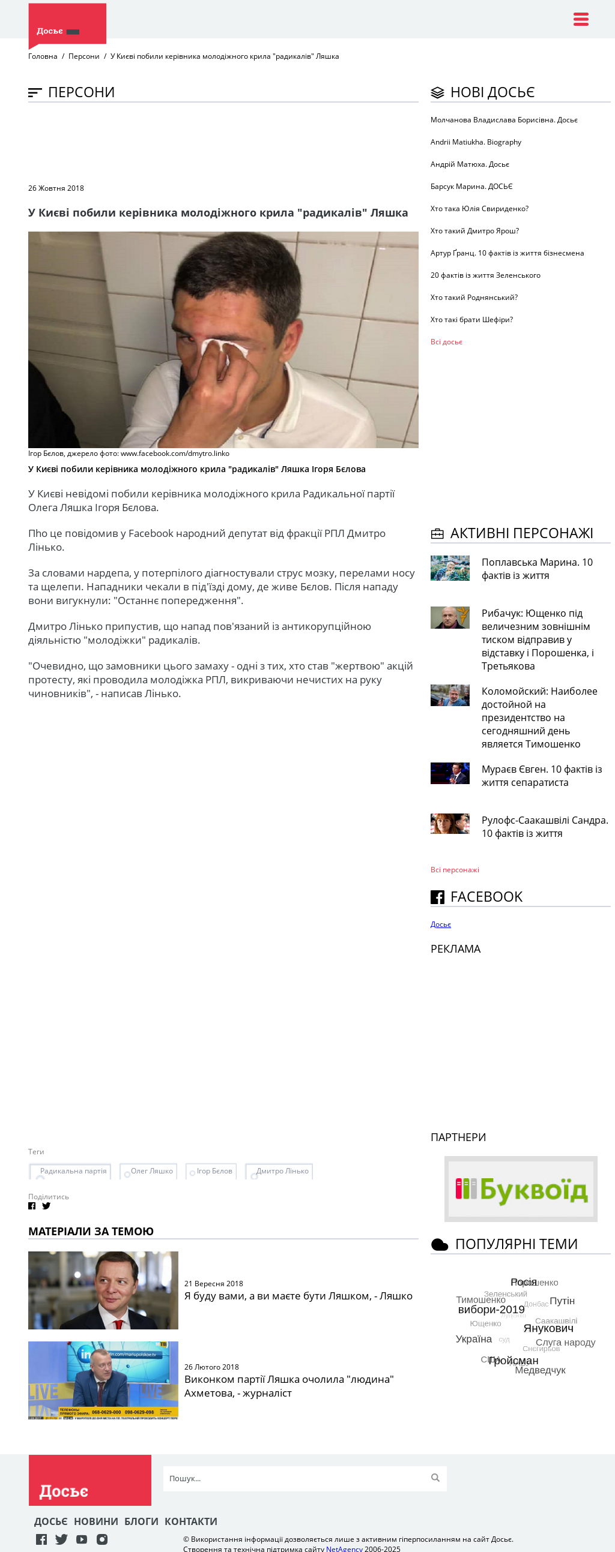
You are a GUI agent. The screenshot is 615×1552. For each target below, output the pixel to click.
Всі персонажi (455, 869)
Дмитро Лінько (282, 1171)
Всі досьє (446, 342)
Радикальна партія (73, 1171)
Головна (43, 56)
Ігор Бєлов (214, 1171)
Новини (96, 1521)
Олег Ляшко (152, 1171)
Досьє (441, 924)
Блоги (141, 1521)
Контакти (191, 1521)
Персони (84, 56)
